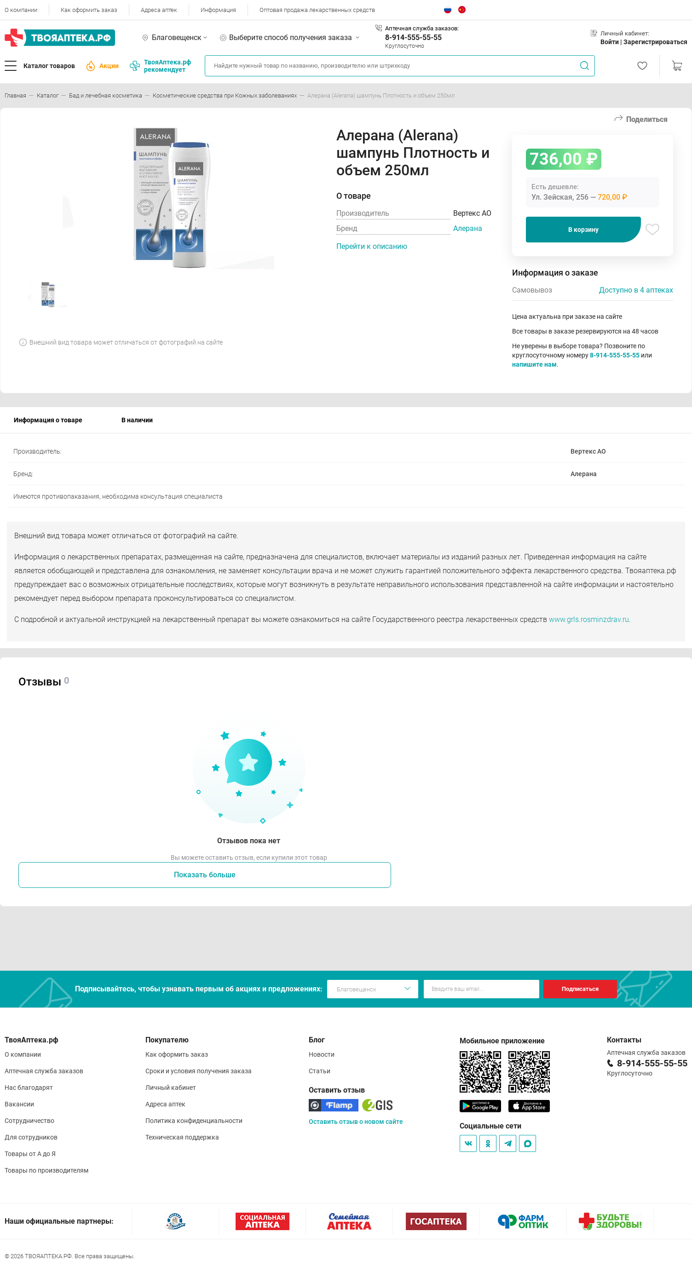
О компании (21, 9)
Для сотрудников (31, 1137)
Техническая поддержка (182, 1137)
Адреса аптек (159, 9)
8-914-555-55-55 (413, 37)
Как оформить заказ (89, 9)
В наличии (137, 420)
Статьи (319, 1071)
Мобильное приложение (502, 1040)
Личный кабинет (170, 1087)
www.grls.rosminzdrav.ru (589, 619)
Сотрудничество (29, 1120)
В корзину (583, 229)
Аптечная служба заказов (44, 1071)
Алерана (467, 228)
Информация (218, 9)
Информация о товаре (48, 420)
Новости (321, 1054)
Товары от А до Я (30, 1153)
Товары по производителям (46, 1170)
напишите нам (534, 364)
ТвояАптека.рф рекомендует (160, 65)
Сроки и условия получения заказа (198, 1071)
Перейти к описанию (371, 246)
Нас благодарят (29, 1087)
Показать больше (205, 874)
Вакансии (19, 1104)
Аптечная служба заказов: (422, 28)
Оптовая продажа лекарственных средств (317, 9)
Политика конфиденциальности (193, 1120)
